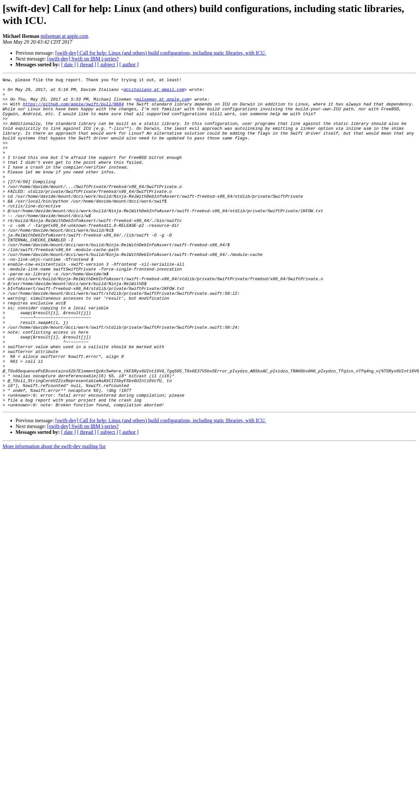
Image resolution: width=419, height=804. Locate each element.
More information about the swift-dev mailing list (54, 512)
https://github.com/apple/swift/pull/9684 (73, 110)
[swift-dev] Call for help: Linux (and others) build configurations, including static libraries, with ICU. (160, 53)
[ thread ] (86, 64)
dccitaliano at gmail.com (154, 92)
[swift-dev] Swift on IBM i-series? (83, 58)
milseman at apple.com (64, 36)
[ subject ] (107, 64)
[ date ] (68, 64)
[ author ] (129, 64)
